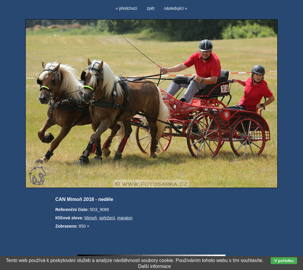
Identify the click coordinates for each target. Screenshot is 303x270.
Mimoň (90, 217)
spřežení (107, 217)
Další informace (154, 266)
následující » (175, 8)
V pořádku (284, 260)
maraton (124, 217)
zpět (150, 8)
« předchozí (126, 8)
